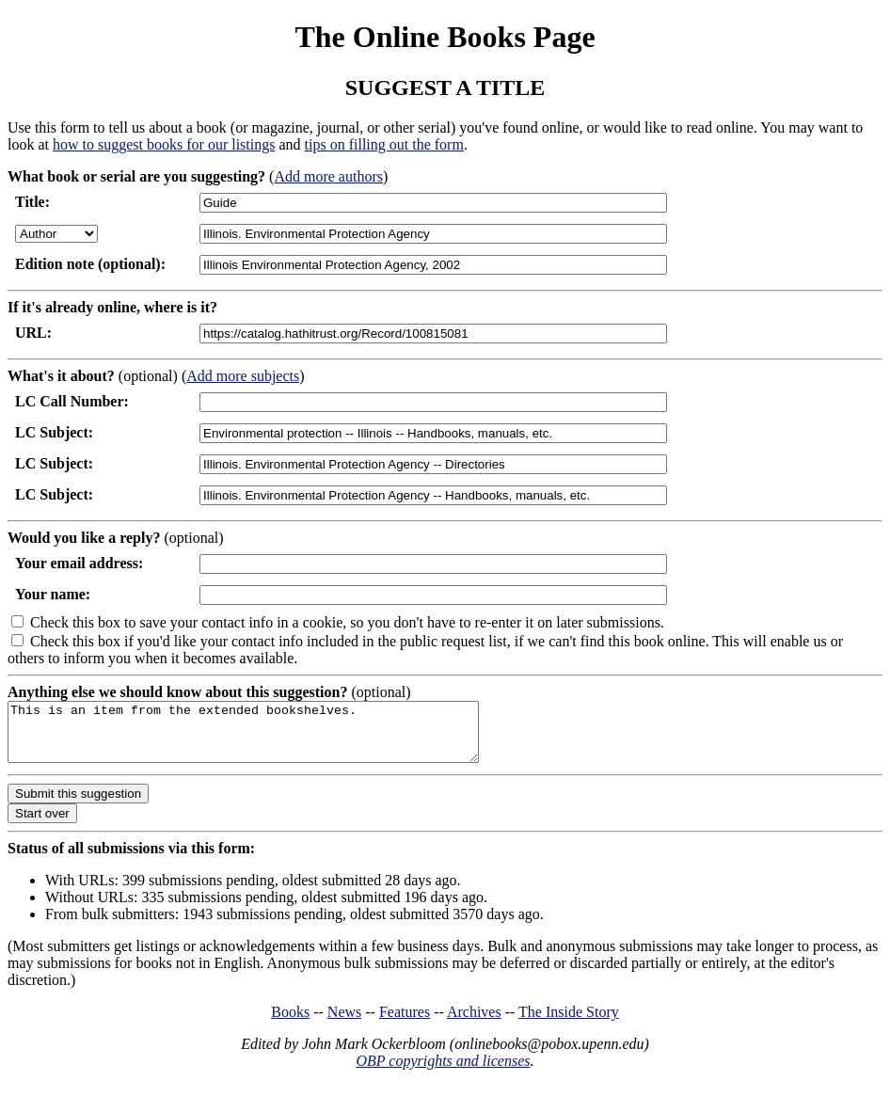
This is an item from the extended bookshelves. (271, 737)
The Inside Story (568, 1023)
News (344, 1023)
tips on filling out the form (384, 144)
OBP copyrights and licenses (443, 1072)
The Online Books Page (444, 37)
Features (404, 1023)
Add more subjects (242, 376)
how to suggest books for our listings (164, 144)
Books (290, 1023)
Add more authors (328, 176)
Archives (474, 1023)
